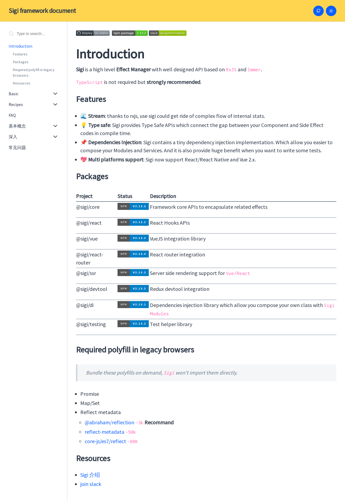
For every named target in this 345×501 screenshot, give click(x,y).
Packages (21, 61)
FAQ (12, 115)
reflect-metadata (104, 431)
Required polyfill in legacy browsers (33, 72)
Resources (21, 83)
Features (20, 54)
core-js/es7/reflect (105, 441)
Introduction (20, 46)
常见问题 (17, 147)
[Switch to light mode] (331, 11)
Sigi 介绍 (90, 474)
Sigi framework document (42, 10)
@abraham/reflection (109, 422)
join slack (90, 484)
